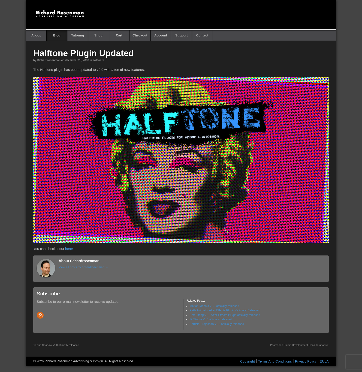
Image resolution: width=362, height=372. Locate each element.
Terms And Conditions (275, 361)
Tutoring (77, 35)
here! (69, 249)
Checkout (140, 35)
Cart (119, 35)
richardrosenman (48, 60)
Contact (202, 35)
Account (160, 35)
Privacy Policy (306, 361)
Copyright (247, 361)
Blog (56, 35)
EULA (324, 361)
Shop (98, 35)
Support (181, 35)
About (36, 35)
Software (98, 60)
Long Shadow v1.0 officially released (56, 344)
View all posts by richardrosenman (83, 267)
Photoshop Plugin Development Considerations (299, 344)
